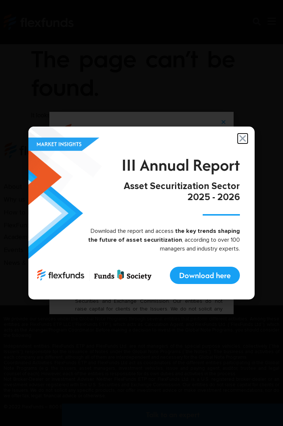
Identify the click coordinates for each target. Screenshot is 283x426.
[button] (242, 138)
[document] (141, 213)
